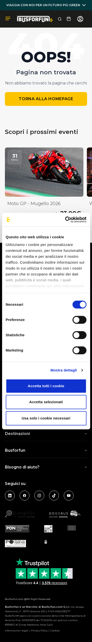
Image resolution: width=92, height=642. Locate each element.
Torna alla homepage (46, 98)
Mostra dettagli (63, 370)
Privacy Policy (39, 630)
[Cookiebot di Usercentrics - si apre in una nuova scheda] (65, 219)
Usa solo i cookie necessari (46, 418)
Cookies (55, 630)
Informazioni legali (16, 630)
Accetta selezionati (46, 402)
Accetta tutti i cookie (46, 386)
